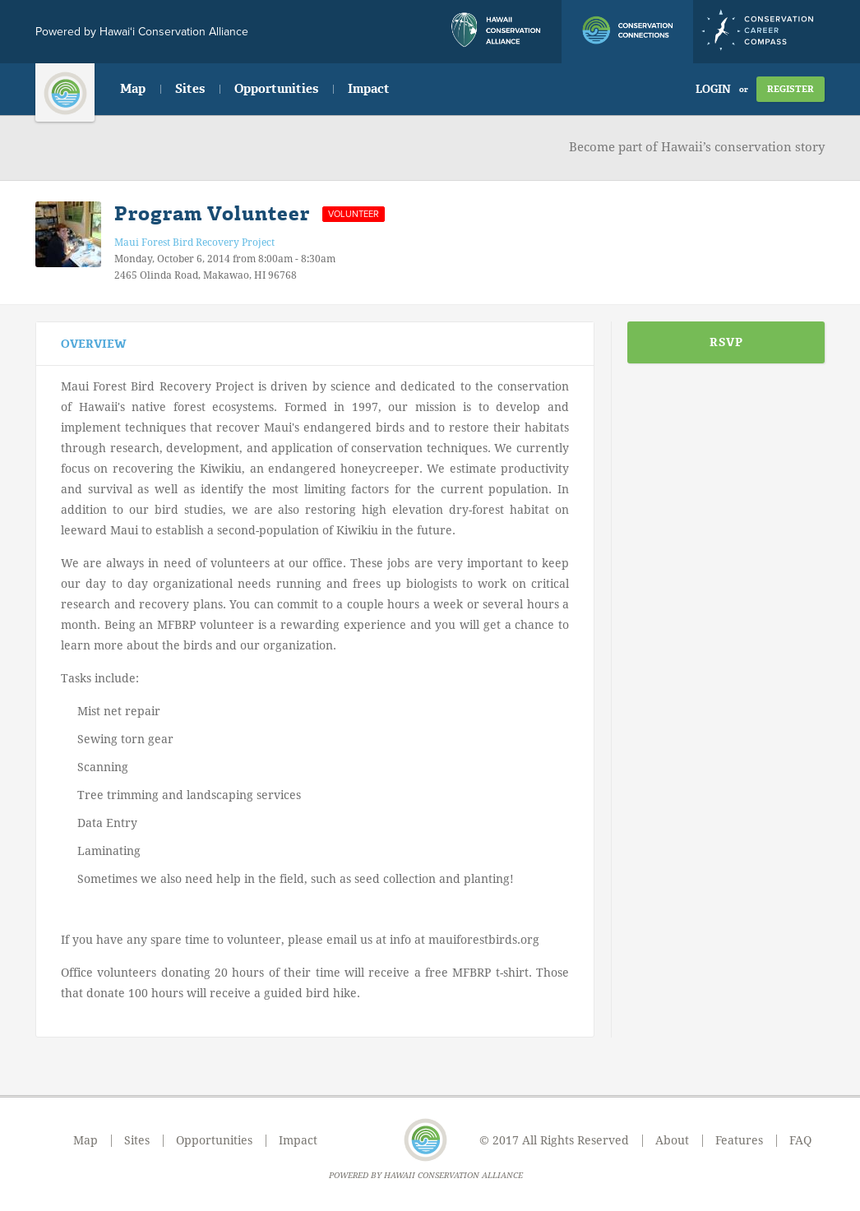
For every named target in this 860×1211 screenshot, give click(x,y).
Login (713, 89)
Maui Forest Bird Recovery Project (194, 242)
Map (133, 89)
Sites (190, 89)
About (672, 1140)
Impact (369, 89)
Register (790, 89)
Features (739, 1140)
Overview (94, 344)
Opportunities (276, 89)
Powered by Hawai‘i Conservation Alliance (141, 32)
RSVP (726, 342)
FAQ (800, 1140)
